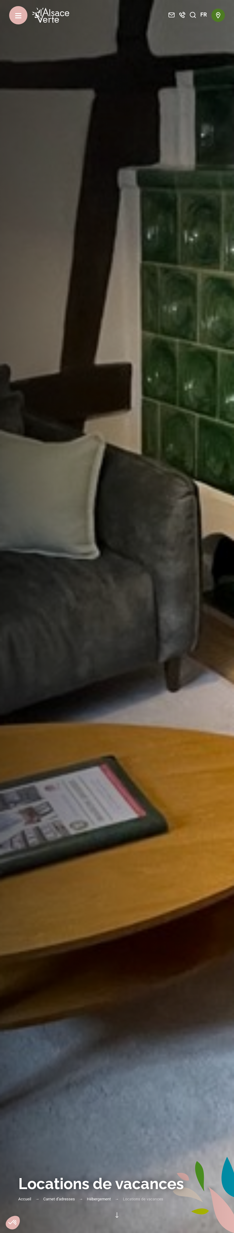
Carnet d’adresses (59, 1199)
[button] (12, 1222)
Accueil (24, 1199)
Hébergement (99, 1199)
